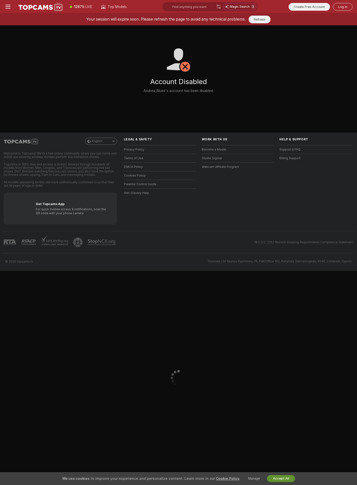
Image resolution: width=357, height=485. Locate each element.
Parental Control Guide (140, 184)
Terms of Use (133, 158)
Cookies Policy (135, 175)
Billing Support (289, 158)
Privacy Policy (134, 149)
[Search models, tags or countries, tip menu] (193, 6)
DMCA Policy (133, 167)
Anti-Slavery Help (136, 193)
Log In (342, 7)
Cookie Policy (227, 479)
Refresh (259, 19)
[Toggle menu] (8, 6)
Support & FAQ (289, 149)
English (101, 141)
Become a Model (214, 149)
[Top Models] (114, 6)
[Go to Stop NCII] (102, 242)
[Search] (218, 6)
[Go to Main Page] (40, 6)
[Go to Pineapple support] (78, 242)
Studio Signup (212, 158)
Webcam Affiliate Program (220, 167)
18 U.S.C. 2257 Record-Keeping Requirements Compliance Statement (303, 242)
